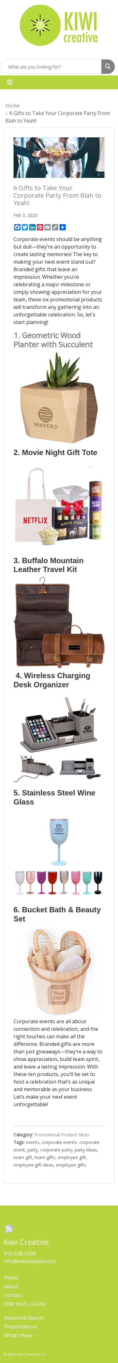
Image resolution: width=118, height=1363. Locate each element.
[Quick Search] (51, 66)
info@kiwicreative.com (30, 1261)
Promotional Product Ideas (61, 1135)
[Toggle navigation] (9, 82)
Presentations (20, 1326)
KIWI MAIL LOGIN (24, 1303)
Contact (13, 1295)
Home (12, 105)
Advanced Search (23, 1317)
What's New (18, 1335)
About (11, 1286)
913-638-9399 (20, 1253)
